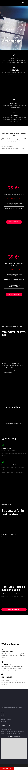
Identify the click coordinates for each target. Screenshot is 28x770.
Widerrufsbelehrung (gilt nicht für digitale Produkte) (12, 731)
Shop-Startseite (4, 716)
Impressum (3, 727)
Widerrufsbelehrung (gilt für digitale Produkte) (11, 733)
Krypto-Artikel (4, 717)
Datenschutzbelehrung (6, 729)
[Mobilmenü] (24, 3)
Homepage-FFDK (4, 714)
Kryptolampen (4, 721)
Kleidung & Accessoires (6, 719)
